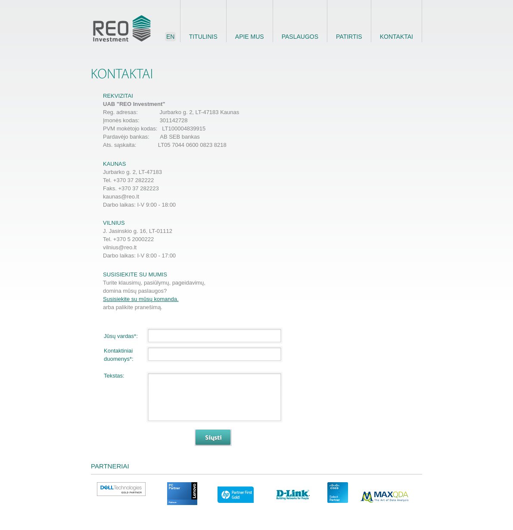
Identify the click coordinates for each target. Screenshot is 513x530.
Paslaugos (300, 36)
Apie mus (249, 36)
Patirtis (349, 36)
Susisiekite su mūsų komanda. (141, 299)
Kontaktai (396, 36)
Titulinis (203, 36)
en (170, 36)
